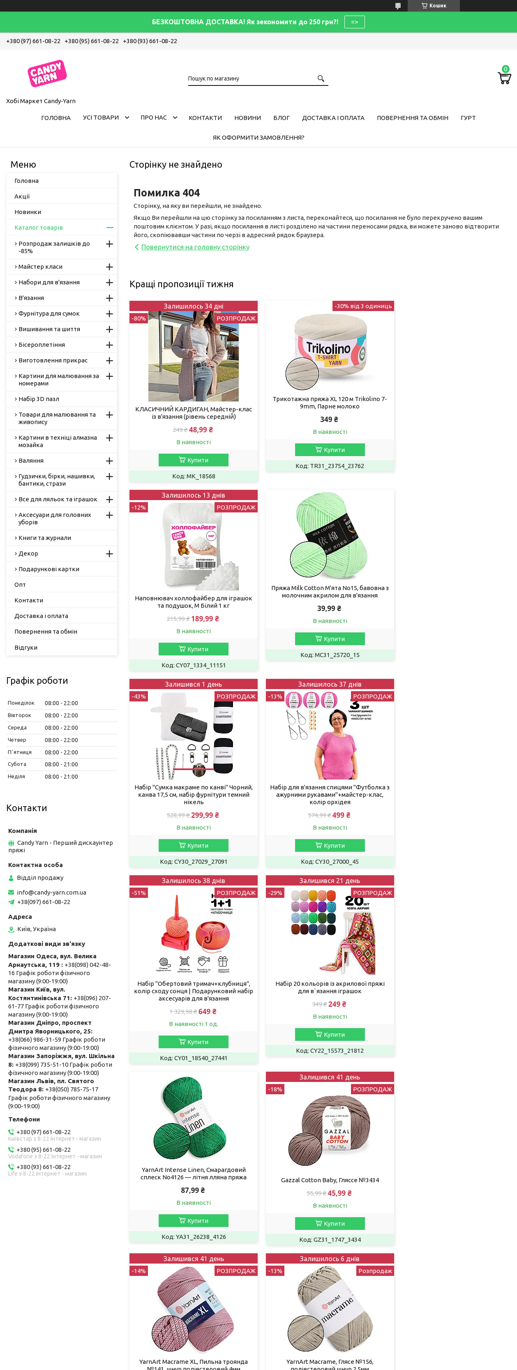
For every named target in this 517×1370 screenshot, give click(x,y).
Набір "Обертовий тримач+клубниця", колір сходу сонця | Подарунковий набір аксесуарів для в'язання (190, 809)
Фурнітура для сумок (49, 313)
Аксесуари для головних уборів (54, 518)
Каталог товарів (38, 227)
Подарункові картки (48, 568)
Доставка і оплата (333, 117)
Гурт (468, 117)
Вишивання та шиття (49, 328)
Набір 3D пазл (38, 398)
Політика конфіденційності (340, 1362)
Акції (22, 196)
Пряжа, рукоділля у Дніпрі (179, 1311)
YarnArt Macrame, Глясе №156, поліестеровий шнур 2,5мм (450, 1002)
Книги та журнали (44, 537)
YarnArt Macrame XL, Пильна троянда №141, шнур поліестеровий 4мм (320, 1002)
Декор (28, 553)
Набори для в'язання (49, 282)
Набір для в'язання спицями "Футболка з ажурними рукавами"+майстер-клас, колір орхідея (450, 609)
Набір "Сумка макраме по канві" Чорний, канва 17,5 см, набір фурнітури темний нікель (320, 605)
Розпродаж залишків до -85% (54, 247)
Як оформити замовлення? (259, 137)
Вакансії (24, 1255)
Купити (194, 460)
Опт (20, 584)
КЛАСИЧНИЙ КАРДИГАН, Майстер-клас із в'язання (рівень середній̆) (190, 413)
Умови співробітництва (305, 1244)
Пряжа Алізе (159, 1244)
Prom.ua (299, 1347)
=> (354, 21)
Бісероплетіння (41, 344)
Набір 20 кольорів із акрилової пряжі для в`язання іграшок (320, 805)
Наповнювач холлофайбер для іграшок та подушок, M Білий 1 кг (450, 413)
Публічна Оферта (37, 1244)
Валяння (31, 460)
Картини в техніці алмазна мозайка (57, 441)
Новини (247, 117)
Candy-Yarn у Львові (170, 1267)
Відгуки (25, 647)
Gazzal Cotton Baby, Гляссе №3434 (190, 998)
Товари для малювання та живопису (57, 418)
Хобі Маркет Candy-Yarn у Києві (187, 1289)
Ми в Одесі (157, 1300)
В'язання (31, 297)
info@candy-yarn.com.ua (51, 892)
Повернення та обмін (412, 117)
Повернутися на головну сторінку (195, 247)
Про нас (154, 117)
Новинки (27, 211)
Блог (281, 117)
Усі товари (101, 117)
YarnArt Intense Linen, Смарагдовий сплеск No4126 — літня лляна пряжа (450, 795)
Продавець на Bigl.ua (258, 1354)
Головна (56, 117)
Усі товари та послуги (472, 1082)
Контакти (205, 117)
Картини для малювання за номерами (58, 379)
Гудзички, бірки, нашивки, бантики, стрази (56, 480)
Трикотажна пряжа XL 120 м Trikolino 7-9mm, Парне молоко (320, 402)
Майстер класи (40, 266)
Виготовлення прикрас (53, 360)
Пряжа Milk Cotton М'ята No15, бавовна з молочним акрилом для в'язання (190, 591)
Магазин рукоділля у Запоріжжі (187, 1278)
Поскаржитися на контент (272, 1362)
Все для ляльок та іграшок (57, 499)
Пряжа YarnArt (162, 1255)
